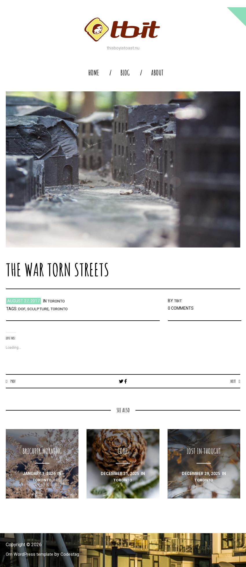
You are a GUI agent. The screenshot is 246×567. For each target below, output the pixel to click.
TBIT (178, 300)
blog (125, 72)
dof (21, 308)
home (93, 72)
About (157, 72)
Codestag (73, 554)
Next (233, 381)
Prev (13, 381)
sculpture (38, 308)
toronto (57, 301)
